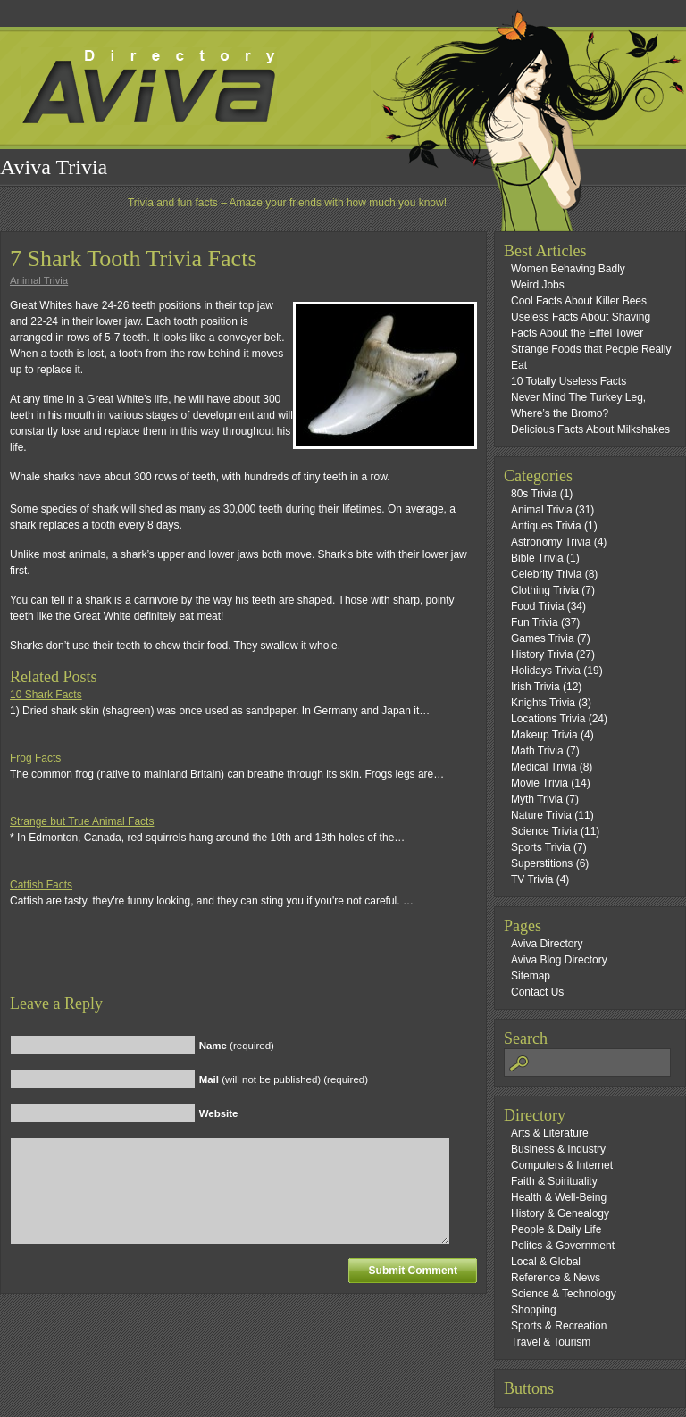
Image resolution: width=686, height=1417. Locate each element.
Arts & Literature (550, 1133)
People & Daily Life (556, 1229)
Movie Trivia (539, 783)
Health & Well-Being (559, 1197)
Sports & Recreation (559, 1326)
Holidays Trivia (546, 670)
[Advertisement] (219, 967)
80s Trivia (533, 494)
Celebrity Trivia (546, 574)
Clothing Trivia (545, 590)
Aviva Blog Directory (559, 960)
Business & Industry (558, 1149)
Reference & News (555, 1277)
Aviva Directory (546, 944)
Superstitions (542, 863)
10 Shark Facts (46, 694)
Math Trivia (537, 751)
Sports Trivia (541, 847)
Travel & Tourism (550, 1342)
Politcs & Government (563, 1245)
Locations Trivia (548, 719)
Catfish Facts (41, 885)
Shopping (533, 1310)
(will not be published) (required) (283, 1079)
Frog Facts (35, 758)
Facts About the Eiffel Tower (577, 333)
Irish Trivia (535, 686)
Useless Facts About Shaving (580, 317)
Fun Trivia (534, 622)
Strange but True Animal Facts (82, 821)
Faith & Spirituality (554, 1181)
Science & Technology (563, 1294)
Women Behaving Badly (568, 269)
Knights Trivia (543, 702)
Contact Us (537, 992)
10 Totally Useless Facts (568, 381)
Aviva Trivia (53, 167)
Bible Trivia (537, 558)
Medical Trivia (543, 767)
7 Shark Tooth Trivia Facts (133, 258)
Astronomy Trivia (550, 542)
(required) (236, 1045)
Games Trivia (542, 638)
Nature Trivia (541, 815)
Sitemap (530, 976)
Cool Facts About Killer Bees (579, 301)
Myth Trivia (537, 799)
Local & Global (546, 1261)
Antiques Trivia (546, 526)
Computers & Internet (562, 1165)
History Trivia (542, 654)
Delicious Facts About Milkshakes (590, 429)
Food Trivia (537, 606)
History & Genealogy (560, 1213)
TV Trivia (532, 879)
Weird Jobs (538, 285)
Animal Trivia (39, 280)
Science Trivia (544, 831)
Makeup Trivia (544, 735)
